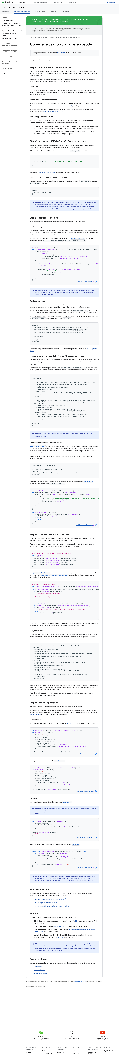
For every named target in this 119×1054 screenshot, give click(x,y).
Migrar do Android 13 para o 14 (53, 111)
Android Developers (35, 37)
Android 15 (76, 1050)
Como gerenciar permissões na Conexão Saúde (49, 899)
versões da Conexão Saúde (47, 172)
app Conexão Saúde (63, 106)
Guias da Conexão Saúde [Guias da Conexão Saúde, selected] (22, 11)
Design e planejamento (40, 2)
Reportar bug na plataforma (108, 1051)
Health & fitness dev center (13, 7)
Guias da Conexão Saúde (74, 37)
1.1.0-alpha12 (61, 53)
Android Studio (111, 2)
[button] (11, 34)
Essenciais (45, 37)
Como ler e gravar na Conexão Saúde (46, 903)
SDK (76, 921)
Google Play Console (41, 436)
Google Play (73, 2)
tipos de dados (71, 723)
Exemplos (53, 11)
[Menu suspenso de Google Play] (78, 2)
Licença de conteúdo (80, 981)
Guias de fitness (40, 11)
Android (28, 1052)
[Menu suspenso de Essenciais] (28, 2)
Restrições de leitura (73, 880)
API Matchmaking (35, 714)
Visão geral (5, 11)
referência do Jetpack (60, 926)
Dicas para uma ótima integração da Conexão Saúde (51, 906)
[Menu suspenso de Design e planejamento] (49, 2)
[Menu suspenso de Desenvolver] (64, 2)
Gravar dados (38, 967)
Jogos (43, 1050)
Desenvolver (58, 2)
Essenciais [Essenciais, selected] (22, 2)
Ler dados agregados (40, 973)
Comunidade (65, 11)
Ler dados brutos (39, 970)
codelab (61, 937)
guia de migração (62, 21)
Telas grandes (61, 1052)
